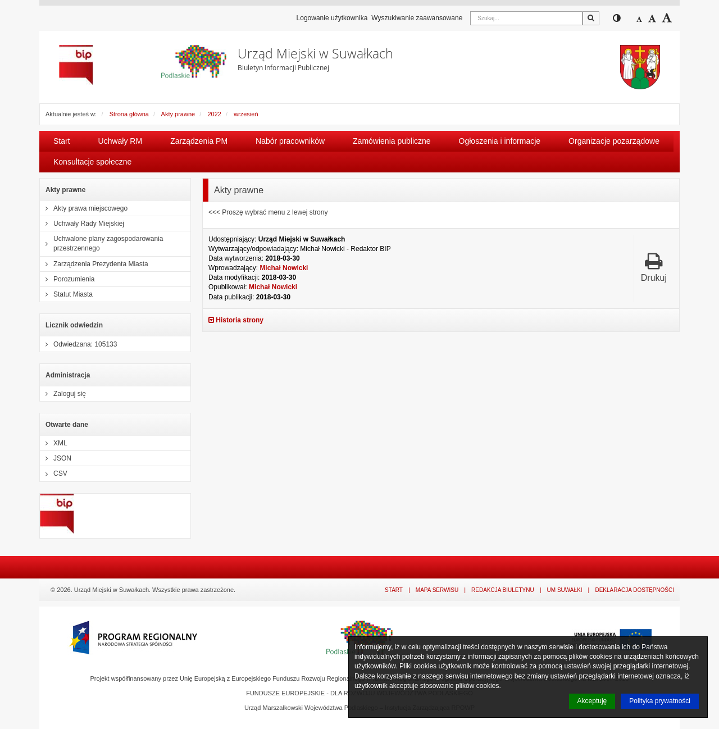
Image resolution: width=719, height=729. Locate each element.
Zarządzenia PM (198, 140)
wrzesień (246, 114)
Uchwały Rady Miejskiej (82, 223)
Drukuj (654, 267)
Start (61, 140)
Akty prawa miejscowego (84, 208)
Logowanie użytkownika (332, 18)
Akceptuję (592, 701)
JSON (55, 458)
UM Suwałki (565, 590)
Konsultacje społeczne (92, 161)
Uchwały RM (120, 140)
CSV (53, 473)
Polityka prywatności (659, 701)
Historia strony (235, 320)
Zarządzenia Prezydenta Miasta (94, 264)
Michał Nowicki (284, 268)
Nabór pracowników (290, 140)
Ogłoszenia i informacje (500, 140)
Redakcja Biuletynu (502, 590)
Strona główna (129, 114)
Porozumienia (67, 279)
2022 (214, 114)
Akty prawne (178, 114)
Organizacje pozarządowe (613, 140)
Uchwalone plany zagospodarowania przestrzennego (101, 243)
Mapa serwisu (437, 590)
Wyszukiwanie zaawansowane (416, 18)
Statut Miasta (66, 294)
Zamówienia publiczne (392, 140)
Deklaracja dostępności (634, 590)
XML (53, 443)
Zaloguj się (63, 393)
